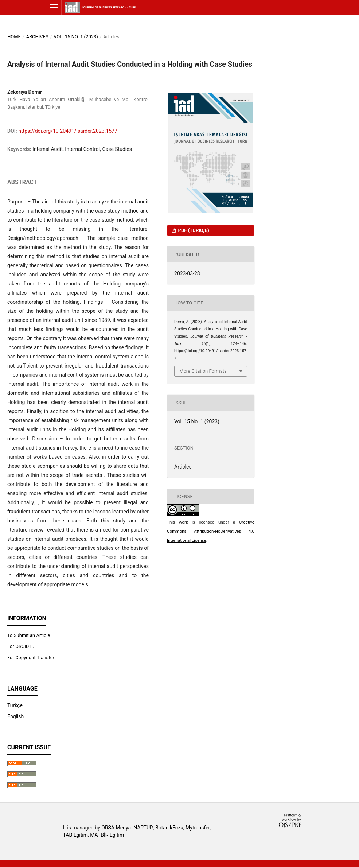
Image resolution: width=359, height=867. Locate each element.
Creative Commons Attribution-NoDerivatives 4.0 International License (210, 531)
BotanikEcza (169, 828)
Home (14, 36)
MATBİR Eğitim (107, 835)
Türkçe (15, 705)
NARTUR (143, 828)
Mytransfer (198, 828)
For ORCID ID (21, 646)
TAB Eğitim (75, 835)
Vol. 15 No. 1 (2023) (76, 36)
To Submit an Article (28, 635)
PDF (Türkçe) (193, 230)
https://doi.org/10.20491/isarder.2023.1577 (67, 131)
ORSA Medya (116, 828)
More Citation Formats (203, 371)
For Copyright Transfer (30, 657)
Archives (37, 36)
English (15, 716)
